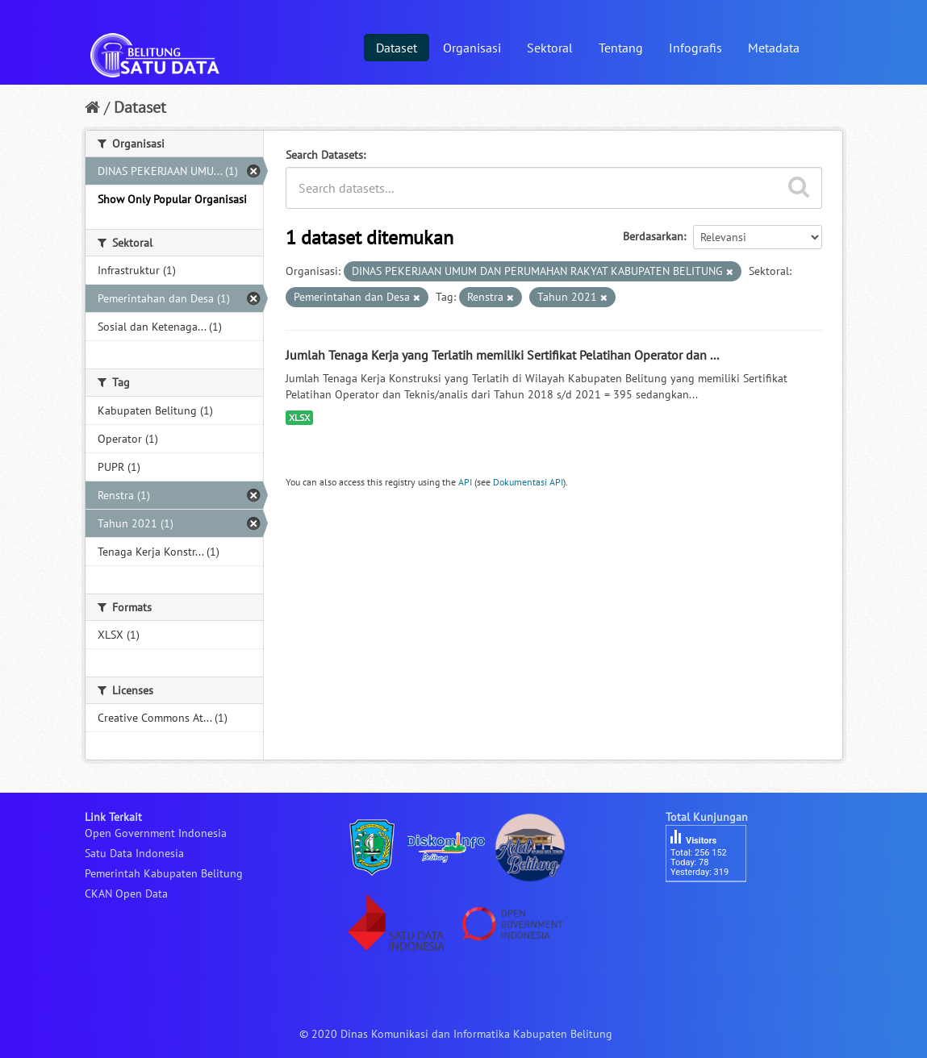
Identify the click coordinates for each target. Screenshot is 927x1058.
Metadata (774, 48)
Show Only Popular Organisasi (172, 199)
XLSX (299, 417)
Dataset (396, 48)
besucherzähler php (714, 909)
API (465, 482)
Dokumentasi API (528, 482)
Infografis (695, 48)
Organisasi (472, 48)
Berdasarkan (653, 236)
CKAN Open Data (126, 893)
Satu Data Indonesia (134, 853)
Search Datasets (324, 155)
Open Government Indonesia (156, 833)
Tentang (621, 48)
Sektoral (550, 48)
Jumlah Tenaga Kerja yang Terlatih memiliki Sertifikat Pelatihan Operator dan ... (502, 355)
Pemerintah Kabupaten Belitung (164, 873)
